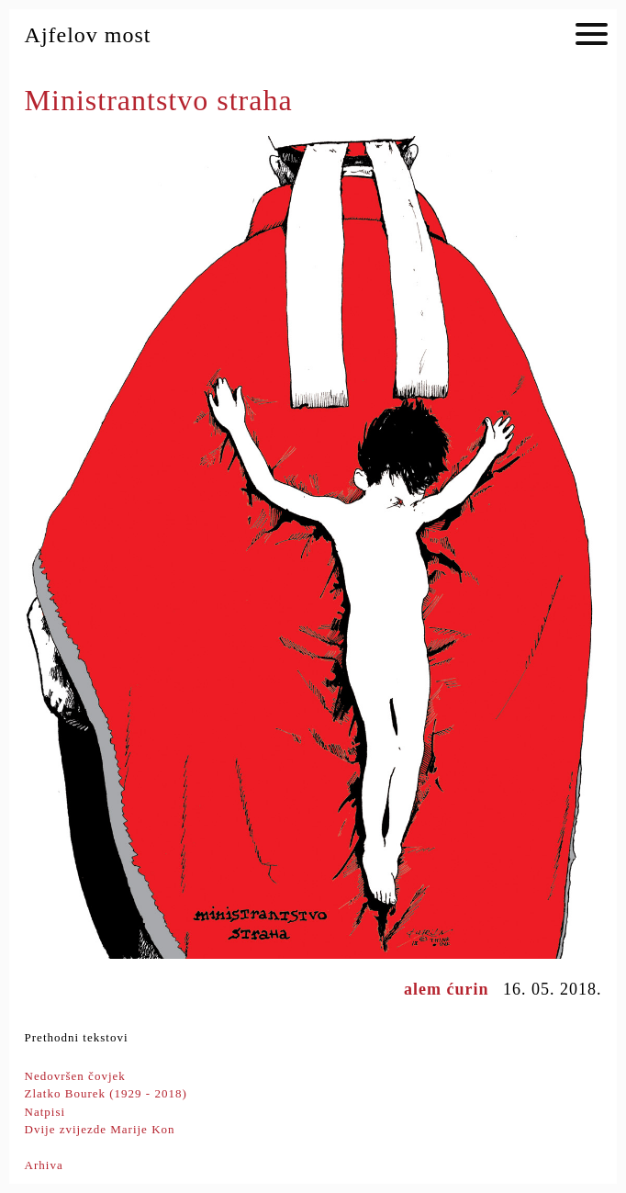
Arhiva (44, 1165)
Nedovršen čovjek (75, 1076)
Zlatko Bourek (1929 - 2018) (106, 1093)
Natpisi (45, 1112)
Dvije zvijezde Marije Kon (100, 1129)
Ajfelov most (88, 35)
